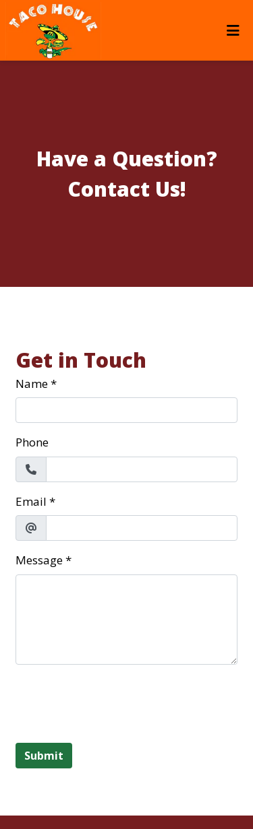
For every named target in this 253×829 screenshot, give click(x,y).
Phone (32, 442)
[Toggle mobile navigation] (233, 30)
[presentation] (118, 701)
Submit (43, 755)
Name (32, 383)
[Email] (141, 528)
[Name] (126, 410)
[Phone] (141, 469)
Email (31, 501)
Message (39, 560)
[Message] (126, 619)
